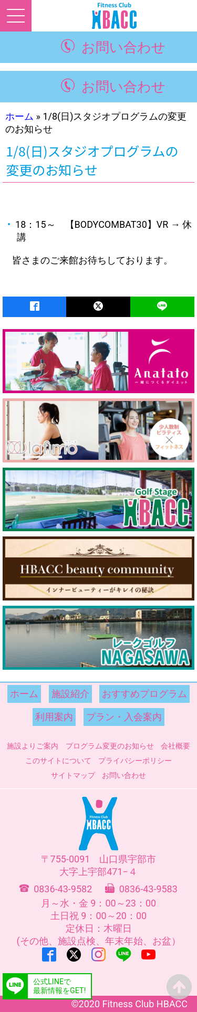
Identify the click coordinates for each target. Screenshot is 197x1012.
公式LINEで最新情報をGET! (59, 986)
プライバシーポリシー (135, 760)
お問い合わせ (123, 47)
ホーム (19, 116)
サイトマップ (73, 775)
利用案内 (54, 716)
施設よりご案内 (32, 746)
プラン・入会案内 (124, 716)
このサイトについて (58, 760)
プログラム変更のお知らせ (110, 746)
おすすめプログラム (144, 693)
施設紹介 (70, 693)
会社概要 (175, 746)
